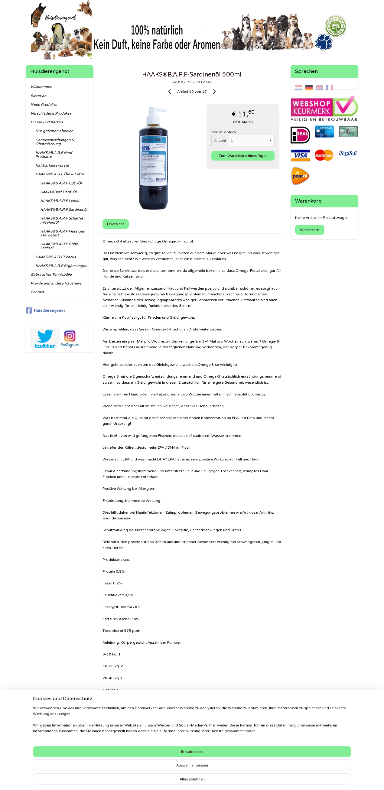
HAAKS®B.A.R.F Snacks (55, 257)
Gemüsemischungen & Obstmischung (54, 142)
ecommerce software (207, 779)
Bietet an (38, 95)
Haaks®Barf (304, 733)
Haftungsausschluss (45, 741)
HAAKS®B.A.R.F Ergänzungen (61, 265)
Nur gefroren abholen (54, 130)
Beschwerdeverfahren (46, 731)
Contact (37, 292)
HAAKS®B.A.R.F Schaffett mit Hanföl (62, 220)
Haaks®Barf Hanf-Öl (58, 192)
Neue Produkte (44, 104)
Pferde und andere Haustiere (56, 283)
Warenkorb (310, 229)
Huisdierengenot (45, 310)
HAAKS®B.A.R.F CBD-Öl (61, 183)
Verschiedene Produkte (51, 113)
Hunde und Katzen (47, 122)
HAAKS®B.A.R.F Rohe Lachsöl (59, 246)
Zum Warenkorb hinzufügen (243, 155)
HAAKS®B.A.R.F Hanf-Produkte (54, 154)
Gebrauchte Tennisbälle (51, 274)
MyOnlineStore (262, 779)
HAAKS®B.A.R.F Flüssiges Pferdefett (62, 233)
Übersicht (115, 224)
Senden (34, 757)
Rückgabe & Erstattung (48, 752)
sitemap (171, 779)
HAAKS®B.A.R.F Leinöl (59, 200)
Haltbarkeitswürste (52, 165)
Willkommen (41, 86)
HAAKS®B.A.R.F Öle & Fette (59, 174)
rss (183, 779)
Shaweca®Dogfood (311, 738)
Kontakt (34, 746)
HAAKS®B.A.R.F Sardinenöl (63, 209)
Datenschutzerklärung (47, 736)
